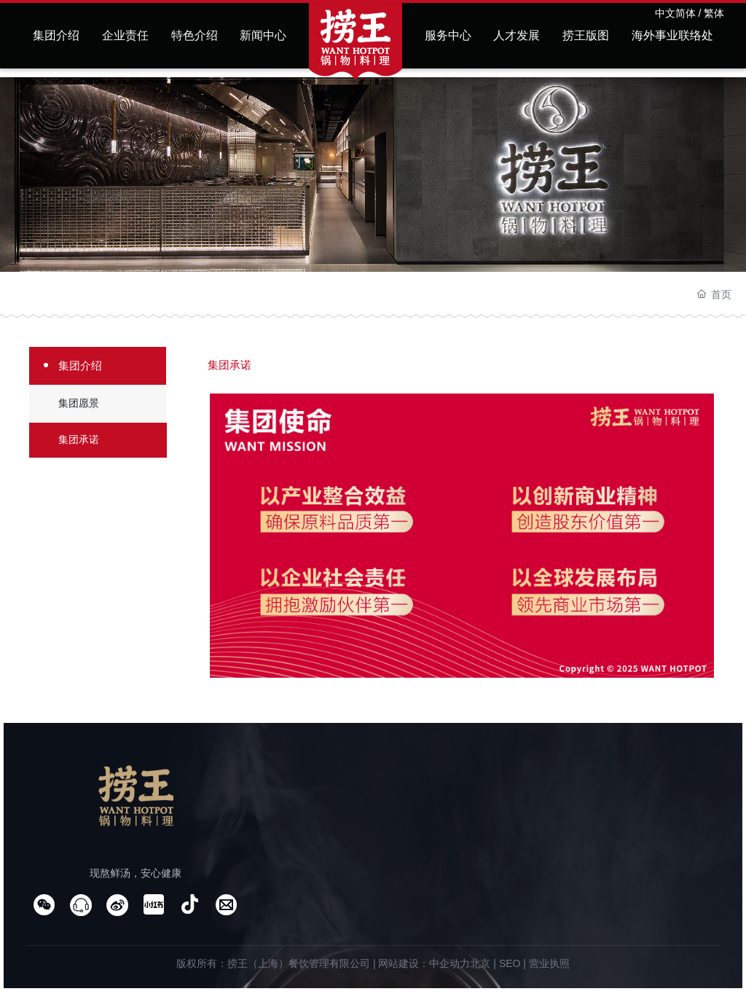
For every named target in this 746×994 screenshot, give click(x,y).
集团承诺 (78, 439)
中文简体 (675, 13)
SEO (510, 963)
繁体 (714, 13)
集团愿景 (78, 403)
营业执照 (549, 963)
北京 (480, 963)
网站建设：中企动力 (424, 963)
